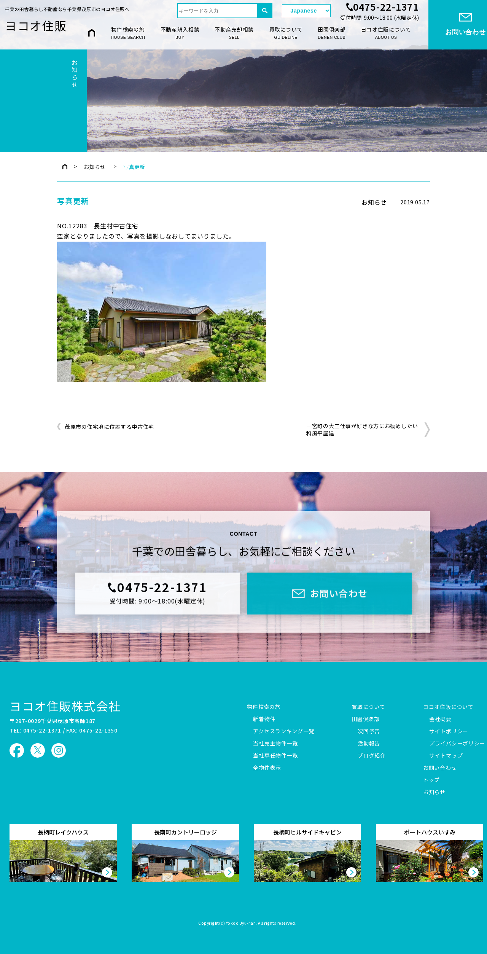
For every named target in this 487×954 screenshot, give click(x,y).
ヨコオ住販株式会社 (65, 705)
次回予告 (369, 731)
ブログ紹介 (372, 756)
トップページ (64, 166)
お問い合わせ (440, 768)
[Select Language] (306, 10)
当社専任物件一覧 (275, 756)
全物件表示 (267, 768)
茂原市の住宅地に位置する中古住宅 (109, 426)
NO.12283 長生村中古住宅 (97, 225)
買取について (285, 33)
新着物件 (264, 719)
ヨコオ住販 (36, 25)
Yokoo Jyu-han (241, 923)
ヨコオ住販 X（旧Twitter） (37, 750)
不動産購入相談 (180, 33)
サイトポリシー (448, 731)
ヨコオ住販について (386, 33)
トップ (431, 780)
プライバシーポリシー (457, 744)
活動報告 (369, 744)
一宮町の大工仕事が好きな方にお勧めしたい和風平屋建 (362, 429)
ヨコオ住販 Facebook (17, 750)
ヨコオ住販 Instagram (58, 750)
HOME (91, 32)
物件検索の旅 (128, 33)
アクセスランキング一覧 (283, 731)
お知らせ (95, 166)
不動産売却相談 (234, 33)
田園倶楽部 (331, 33)
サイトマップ (446, 756)
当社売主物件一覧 (275, 744)
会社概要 (440, 719)
